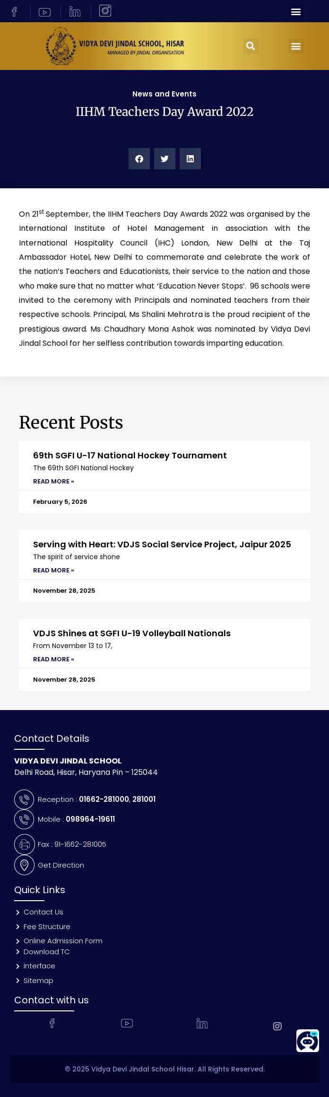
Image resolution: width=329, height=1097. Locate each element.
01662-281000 (104, 799)
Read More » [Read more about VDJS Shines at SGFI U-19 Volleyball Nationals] (53, 659)
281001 (144, 799)
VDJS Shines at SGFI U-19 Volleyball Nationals (132, 633)
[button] (296, 11)
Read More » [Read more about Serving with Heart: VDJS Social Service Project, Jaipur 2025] (53, 570)
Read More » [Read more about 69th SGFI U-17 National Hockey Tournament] (53, 481)
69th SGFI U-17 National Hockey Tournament (131, 455)
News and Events (164, 94)
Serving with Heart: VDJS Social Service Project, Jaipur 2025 (162, 544)
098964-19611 (90, 819)
